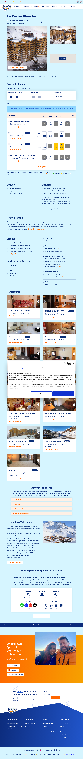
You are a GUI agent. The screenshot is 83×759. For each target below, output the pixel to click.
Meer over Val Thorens (15, 562)
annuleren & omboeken (47, 1)
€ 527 (61, 123)
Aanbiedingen (46, 6)
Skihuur (16, 504)
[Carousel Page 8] (25, 306)
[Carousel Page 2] (18, 306)
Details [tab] (41, 368)
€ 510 (55, 146)
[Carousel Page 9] (26, 306)
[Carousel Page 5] (21, 332)
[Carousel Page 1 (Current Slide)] (55, 306)
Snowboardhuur (19, 509)
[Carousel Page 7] (24, 306)
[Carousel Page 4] (20, 306)
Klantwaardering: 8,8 (25, 1)
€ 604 (50, 123)
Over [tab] (64, 368)
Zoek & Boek (17, 6)
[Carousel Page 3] (19, 306)
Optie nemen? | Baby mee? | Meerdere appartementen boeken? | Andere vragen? (25, 173)
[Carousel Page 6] (61, 306)
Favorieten (73, 1)
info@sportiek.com (16, 675)
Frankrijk (12, 20)
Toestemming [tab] (19, 368)
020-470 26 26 (8, 1)
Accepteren (63, 394)
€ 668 (44, 135)
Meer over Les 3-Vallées (41, 616)
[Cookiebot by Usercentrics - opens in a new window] (64, 363)
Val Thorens (11, 23)
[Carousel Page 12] (30, 306)
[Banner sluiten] (73, 363)
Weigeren (41, 394)
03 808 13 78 (16, 1)
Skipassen (17, 499)
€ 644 (44, 146)
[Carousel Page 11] (28, 332)
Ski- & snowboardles (21, 513)
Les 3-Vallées (20, 20)
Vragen (62, 1)
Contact (67, 1)
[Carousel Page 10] (27, 332)
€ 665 (50, 157)
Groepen (54, 6)
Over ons (57, 1)
